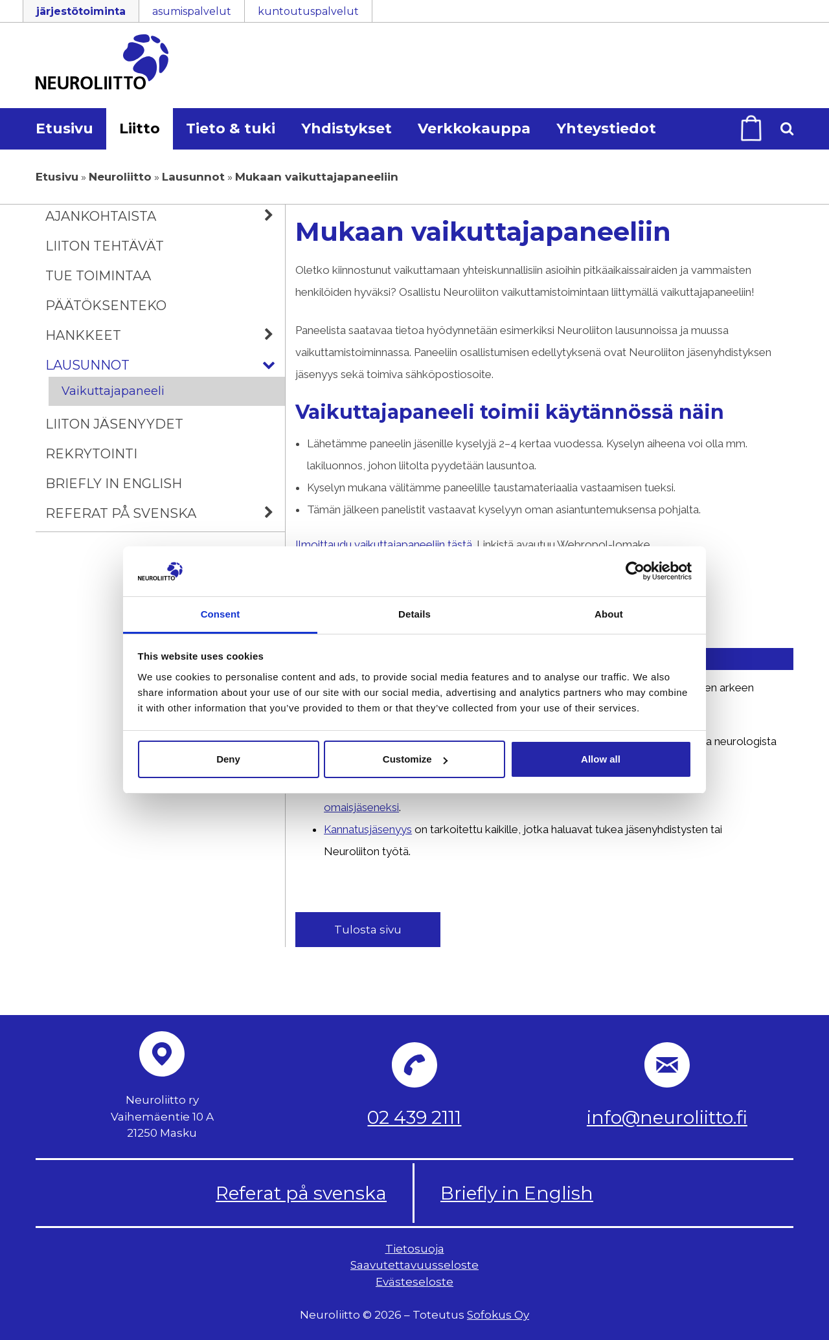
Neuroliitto (120, 176)
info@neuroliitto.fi (667, 1117)
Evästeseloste (414, 1281)
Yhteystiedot (606, 128)
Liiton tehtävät (104, 246)
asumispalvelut (191, 11)
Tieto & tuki (230, 128)
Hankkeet (165, 335)
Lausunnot (193, 176)
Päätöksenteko (105, 305)
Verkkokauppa (474, 128)
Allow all (600, 759)
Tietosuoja (414, 1248)
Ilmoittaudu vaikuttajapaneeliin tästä (383, 544)
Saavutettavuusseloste (414, 1265)
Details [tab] (414, 614)
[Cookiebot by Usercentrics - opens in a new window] (635, 571)
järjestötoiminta (81, 11)
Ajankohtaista (165, 216)
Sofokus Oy (498, 1314)
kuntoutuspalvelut (308, 11)
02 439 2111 (414, 1117)
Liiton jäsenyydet (114, 424)
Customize (415, 759)
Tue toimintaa (98, 276)
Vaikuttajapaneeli (113, 391)
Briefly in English (113, 483)
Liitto (139, 128)
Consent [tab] (220, 614)
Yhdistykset (346, 128)
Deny (228, 759)
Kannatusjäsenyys (370, 829)
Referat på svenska (165, 513)
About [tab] (609, 614)
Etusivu (64, 128)
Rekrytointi (91, 454)
